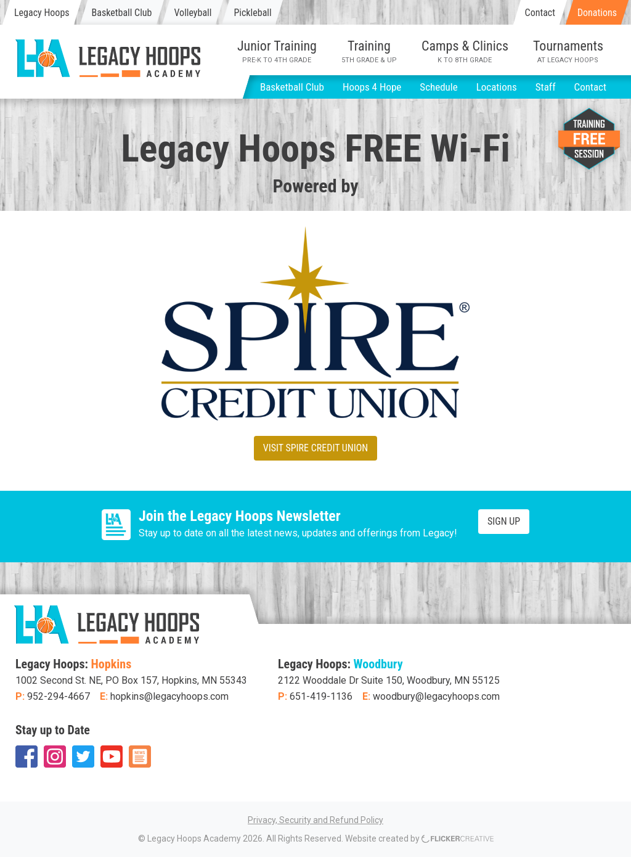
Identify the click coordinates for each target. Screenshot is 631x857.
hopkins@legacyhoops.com (169, 696)
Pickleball (252, 12)
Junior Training (277, 51)
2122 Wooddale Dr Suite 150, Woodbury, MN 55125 (389, 680)
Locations (496, 87)
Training (369, 51)
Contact (540, 12)
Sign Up (503, 521)
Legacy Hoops (42, 12)
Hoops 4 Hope (372, 87)
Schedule (438, 87)
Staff (545, 87)
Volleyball (192, 12)
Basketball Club (122, 12)
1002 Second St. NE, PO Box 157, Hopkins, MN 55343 (131, 680)
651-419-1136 (321, 696)
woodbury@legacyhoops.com (436, 696)
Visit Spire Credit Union (315, 448)
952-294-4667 (58, 696)
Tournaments (568, 51)
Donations (597, 12)
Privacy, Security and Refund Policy (315, 820)
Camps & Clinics (464, 51)
